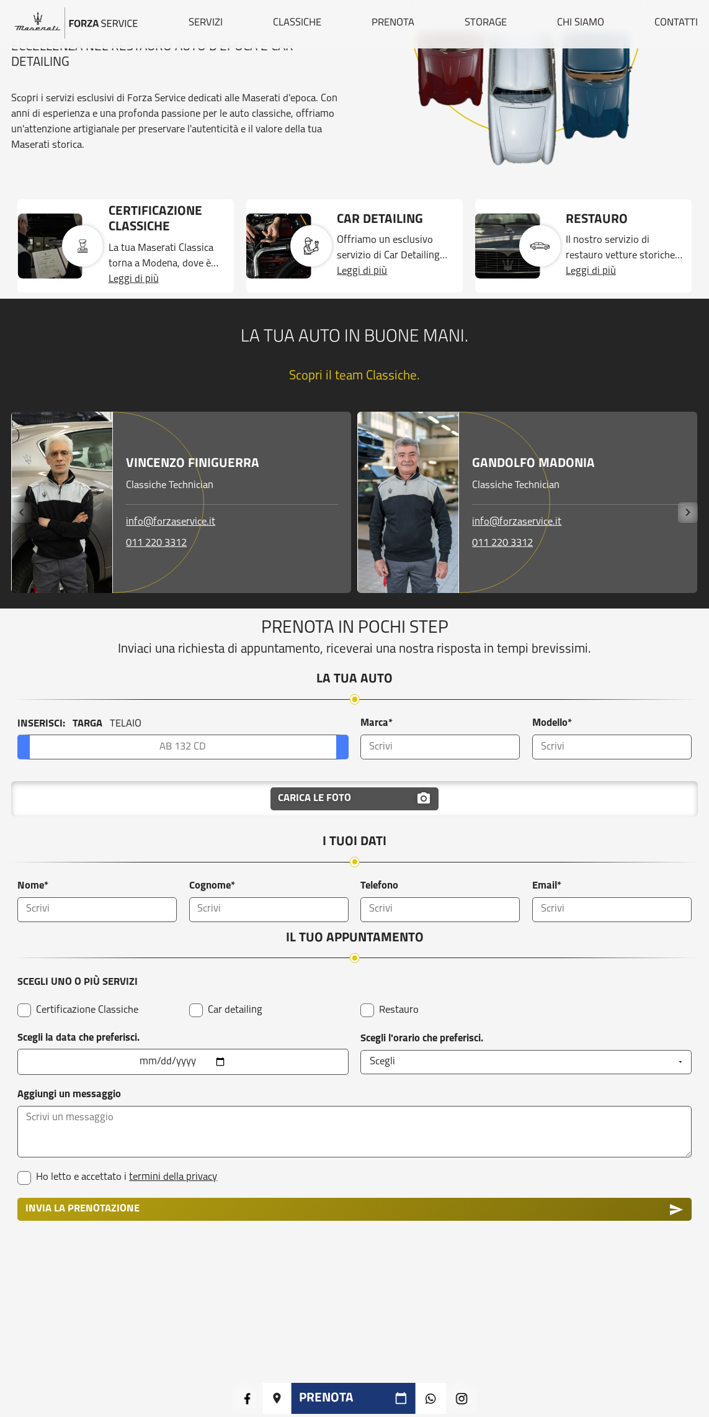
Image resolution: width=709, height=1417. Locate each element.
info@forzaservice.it (170, 522)
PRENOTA (393, 23)
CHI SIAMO (580, 23)
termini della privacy (173, 1177)
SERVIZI (206, 23)
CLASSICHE (297, 23)
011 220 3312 (156, 543)
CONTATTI (676, 23)
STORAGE (486, 23)
